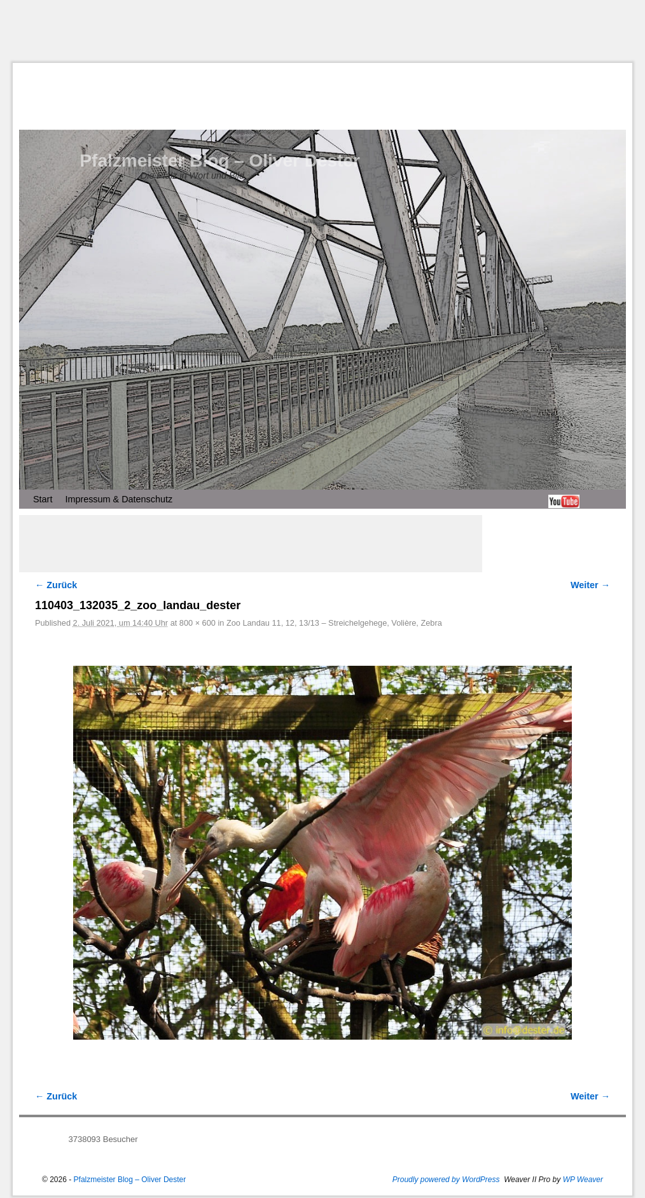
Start (42, 499)
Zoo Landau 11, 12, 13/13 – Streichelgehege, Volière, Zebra (334, 623)
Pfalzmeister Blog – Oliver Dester (219, 160)
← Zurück (56, 585)
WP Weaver (583, 1179)
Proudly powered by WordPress (446, 1179)
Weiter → (590, 585)
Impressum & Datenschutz (118, 499)
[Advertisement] (322, 31)
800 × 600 (197, 623)
